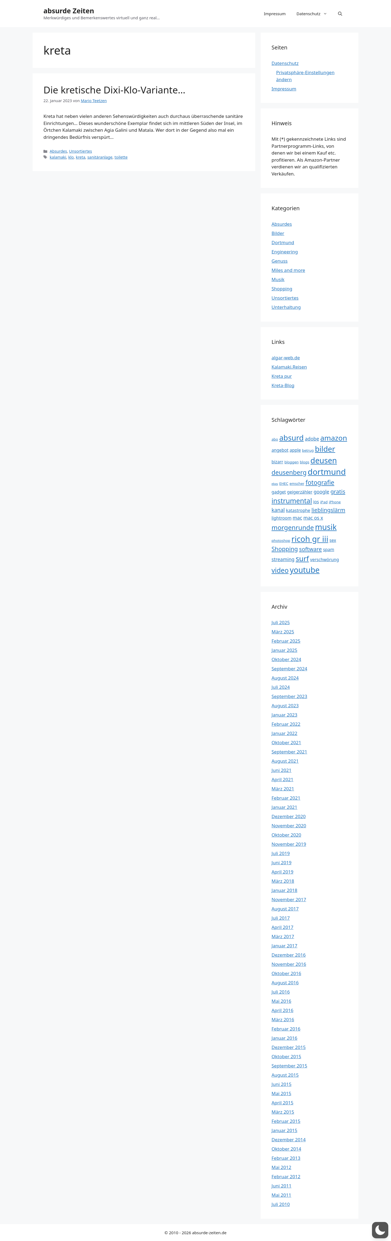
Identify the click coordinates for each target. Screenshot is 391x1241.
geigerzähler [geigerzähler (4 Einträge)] (299, 492)
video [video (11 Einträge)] (280, 570)
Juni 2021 (281, 770)
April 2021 (282, 779)
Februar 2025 (286, 641)
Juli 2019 (281, 853)
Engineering (285, 252)
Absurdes (58, 151)
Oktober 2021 (286, 742)
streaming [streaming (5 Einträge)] (283, 559)
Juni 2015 (281, 1084)
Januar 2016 (284, 1038)
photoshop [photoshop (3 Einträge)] (281, 540)
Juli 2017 (281, 918)
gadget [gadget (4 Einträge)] (279, 492)
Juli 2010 (281, 1204)
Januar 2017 (284, 945)
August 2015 (285, 1075)
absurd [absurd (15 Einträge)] (291, 438)
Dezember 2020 (289, 816)
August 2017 (285, 909)
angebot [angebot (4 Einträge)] (280, 450)
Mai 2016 (281, 1001)
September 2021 (289, 752)
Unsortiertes (80, 151)
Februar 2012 (286, 1176)
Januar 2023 (284, 715)
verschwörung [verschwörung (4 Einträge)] (324, 560)
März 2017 (283, 936)
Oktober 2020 (286, 835)
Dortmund (283, 242)
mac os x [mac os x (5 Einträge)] (313, 517)
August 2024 (285, 678)
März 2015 (283, 1112)
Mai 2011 (281, 1195)
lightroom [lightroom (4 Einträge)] (281, 518)
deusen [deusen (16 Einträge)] (323, 460)
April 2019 (282, 872)
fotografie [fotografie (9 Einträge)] (319, 482)
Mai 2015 (281, 1093)
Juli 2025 (281, 622)
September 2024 (289, 668)
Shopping (282, 288)
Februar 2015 (286, 1121)
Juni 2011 (281, 1186)
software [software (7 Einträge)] (310, 549)
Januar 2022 (284, 733)
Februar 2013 (286, 1158)
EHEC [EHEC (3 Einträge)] (283, 483)
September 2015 (289, 1066)
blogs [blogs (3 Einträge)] (304, 462)
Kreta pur (282, 376)
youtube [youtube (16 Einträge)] (305, 570)
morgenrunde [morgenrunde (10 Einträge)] (293, 527)
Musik (278, 279)
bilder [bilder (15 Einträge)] (325, 449)
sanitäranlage (100, 157)
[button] (340, 13)
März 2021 (283, 789)
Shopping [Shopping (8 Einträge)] (285, 549)
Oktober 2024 (286, 659)
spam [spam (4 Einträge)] (328, 549)
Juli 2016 (281, 992)
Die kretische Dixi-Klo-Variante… (114, 89)
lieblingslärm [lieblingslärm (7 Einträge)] (328, 510)
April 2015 (282, 1102)
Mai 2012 (281, 1167)
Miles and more (288, 270)
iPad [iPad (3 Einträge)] (323, 501)
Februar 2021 (286, 798)
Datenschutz (315, 13)
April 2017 (282, 927)
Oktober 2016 (286, 973)
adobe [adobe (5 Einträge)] (312, 438)
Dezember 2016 (289, 955)
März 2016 (283, 1019)
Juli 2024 (281, 687)
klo (71, 157)
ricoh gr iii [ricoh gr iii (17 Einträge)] (309, 538)
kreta (80, 157)
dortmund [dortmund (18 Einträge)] (327, 471)
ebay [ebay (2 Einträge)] (275, 484)
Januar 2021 (284, 807)
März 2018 (283, 881)
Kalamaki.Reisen (289, 367)
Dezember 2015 (289, 1047)
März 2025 (283, 632)
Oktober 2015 (286, 1056)
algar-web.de (286, 357)
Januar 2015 (284, 1130)
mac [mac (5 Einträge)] (297, 517)
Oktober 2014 (286, 1149)
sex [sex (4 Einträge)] (332, 540)
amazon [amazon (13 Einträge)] (333, 438)
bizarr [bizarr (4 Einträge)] (277, 462)
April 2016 (282, 1010)
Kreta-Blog (283, 385)
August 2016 (285, 982)
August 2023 (285, 705)
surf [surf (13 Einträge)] (302, 558)
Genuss (280, 261)
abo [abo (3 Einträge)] (275, 439)
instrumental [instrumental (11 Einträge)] (292, 500)
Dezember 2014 (289, 1139)
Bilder (278, 233)
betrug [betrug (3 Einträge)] (308, 450)
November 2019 (289, 844)
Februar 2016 (286, 1029)
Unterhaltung (286, 307)
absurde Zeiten (68, 10)
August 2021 (285, 761)
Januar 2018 (284, 890)
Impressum (275, 13)
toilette (121, 157)
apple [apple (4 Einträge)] (295, 450)
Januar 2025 (284, 650)
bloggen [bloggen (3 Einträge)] (292, 462)
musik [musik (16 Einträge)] (326, 527)
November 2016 (289, 964)
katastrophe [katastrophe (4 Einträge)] (298, 510)
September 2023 (289, 696)
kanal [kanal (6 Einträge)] (278, 510)
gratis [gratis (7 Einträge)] (337, 491)
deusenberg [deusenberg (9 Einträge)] (289, 472)
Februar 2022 (286, 724)
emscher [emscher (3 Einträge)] (296, 483)
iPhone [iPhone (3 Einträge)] (335, 501)
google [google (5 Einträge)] (321, 491)
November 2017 (289, 899)
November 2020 (289, 825)
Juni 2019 (281, 862)
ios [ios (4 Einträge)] (316, 502)
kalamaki (58, 157)
